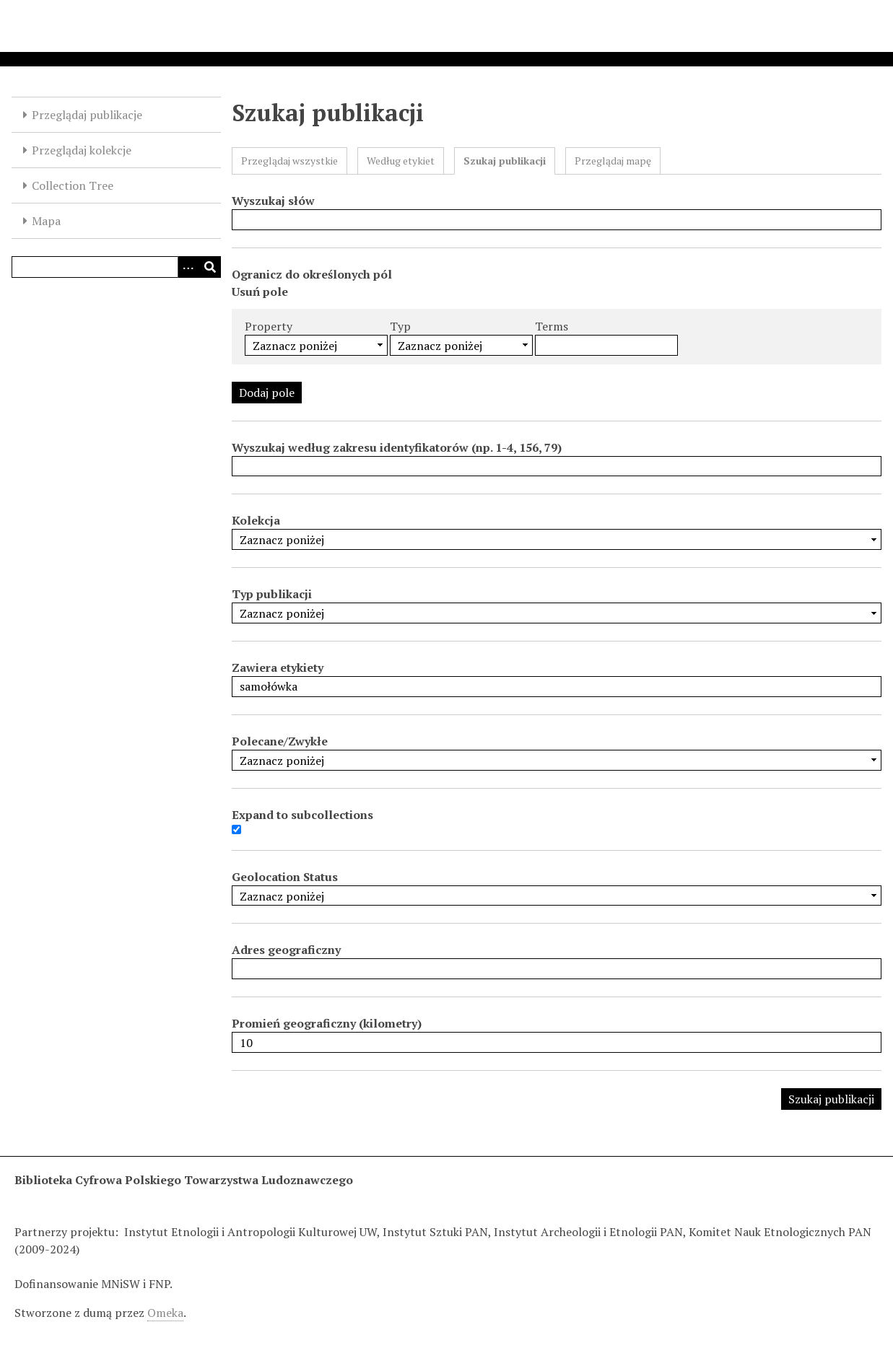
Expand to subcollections (302, 815)
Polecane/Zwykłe (280, 741)
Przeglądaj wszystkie (289, 160)
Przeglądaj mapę (613, 160)
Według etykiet (401, 160)
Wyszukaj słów (273, 201)
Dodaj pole (267, 392)
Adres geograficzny (286, 950)
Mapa (46, 221)
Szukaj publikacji (504, 160)
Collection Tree (72, 185)
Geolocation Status (285, 877)
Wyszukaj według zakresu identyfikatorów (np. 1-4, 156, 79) (397, 447)
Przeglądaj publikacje (87, 115)
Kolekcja (256, 520)
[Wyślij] (210, 267)
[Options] (188, 267)
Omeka (165, 1313)
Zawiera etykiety (277, 667)
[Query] (116, 267)
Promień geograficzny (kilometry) (327, 1023)
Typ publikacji (272, 594)
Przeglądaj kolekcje (81, 150)
